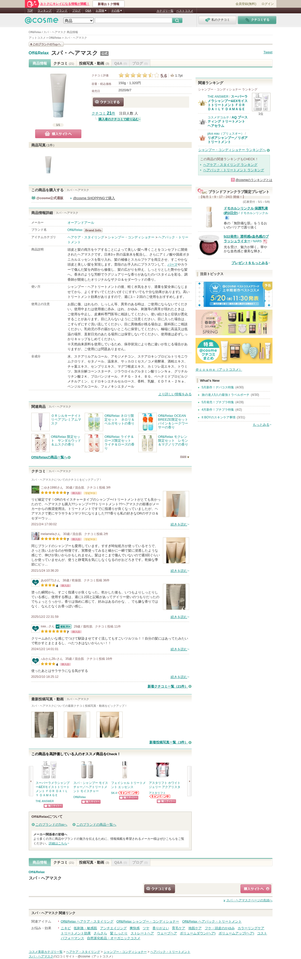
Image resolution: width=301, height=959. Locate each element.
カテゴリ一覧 (165, 10)
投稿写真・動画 (94, 63)
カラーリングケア (251, 928)
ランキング (44, 10)
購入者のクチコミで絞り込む (119, 119)
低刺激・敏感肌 (85, 928)
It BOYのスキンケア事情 (219, 417)
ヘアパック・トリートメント (170, 952)
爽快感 (135, 928)
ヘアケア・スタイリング (85, 237)
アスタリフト (157, 792)
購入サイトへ (58, 133)
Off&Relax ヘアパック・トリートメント (212, 921)
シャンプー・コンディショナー (131, 237)
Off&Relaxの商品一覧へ (49, 457)
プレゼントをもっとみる (249, 263)
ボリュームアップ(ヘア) (236, 933)
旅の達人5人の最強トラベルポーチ (226, 395)
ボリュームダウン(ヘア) (198, 933)
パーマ (173, 264)
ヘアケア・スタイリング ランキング (230, 165)
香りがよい (160, 928)
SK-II (114, 792)
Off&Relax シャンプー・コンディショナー (147, 921)
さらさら (100, 933)
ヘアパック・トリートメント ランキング (233, 170)
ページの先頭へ (249, 900)
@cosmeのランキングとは (254, 180)
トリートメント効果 (76, 933)
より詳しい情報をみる (175, 394)
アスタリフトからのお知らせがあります (160, 796)
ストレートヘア (142, 933)
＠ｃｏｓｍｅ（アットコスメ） (219, 369)
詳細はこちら (58, 843)
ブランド (61, 10)
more (183, 456)
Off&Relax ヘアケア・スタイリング (87, 921)
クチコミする (108, 102)
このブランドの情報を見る (46, 44)
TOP (30, 10)
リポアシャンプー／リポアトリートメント (228, 140)
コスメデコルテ (218, 117)
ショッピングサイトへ (53, 806)
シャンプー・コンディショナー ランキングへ (232, 150)
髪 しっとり (119, 933)
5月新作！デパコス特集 (218, 387)
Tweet (268, 52)
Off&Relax (39, 53)
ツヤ (146, 928)
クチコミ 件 (103, 113)
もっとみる (261, 425)
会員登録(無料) (246, 4)
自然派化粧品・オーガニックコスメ (113, 938)
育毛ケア (178, 928)
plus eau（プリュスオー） (226, 133)
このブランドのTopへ (51, 824)
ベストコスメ (184, 10)
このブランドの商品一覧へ (96, 824)
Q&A (88, 10)
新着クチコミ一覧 (168, 686)
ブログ (76, 10)
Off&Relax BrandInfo (95, 230)
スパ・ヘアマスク (74, 53)
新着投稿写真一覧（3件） (168, 742)
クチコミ (63, 63)
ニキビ (66, 928)
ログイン (267, 4)
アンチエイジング (113, 928)
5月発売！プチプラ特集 (218, 402)
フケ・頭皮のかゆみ (220, 928)
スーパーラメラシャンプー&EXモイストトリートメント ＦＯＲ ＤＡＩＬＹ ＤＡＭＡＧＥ (228, 103)
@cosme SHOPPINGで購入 (94, 198)
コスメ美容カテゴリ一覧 (46, 952)
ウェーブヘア (167, 933)
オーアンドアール (80, 223)
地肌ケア (195, 928)
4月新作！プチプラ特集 (218, 409)
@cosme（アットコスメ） (96, 956)
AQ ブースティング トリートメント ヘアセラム (228, 121)
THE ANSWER (45, 801)
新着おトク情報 (108, 4)
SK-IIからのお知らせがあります (129, 792)
